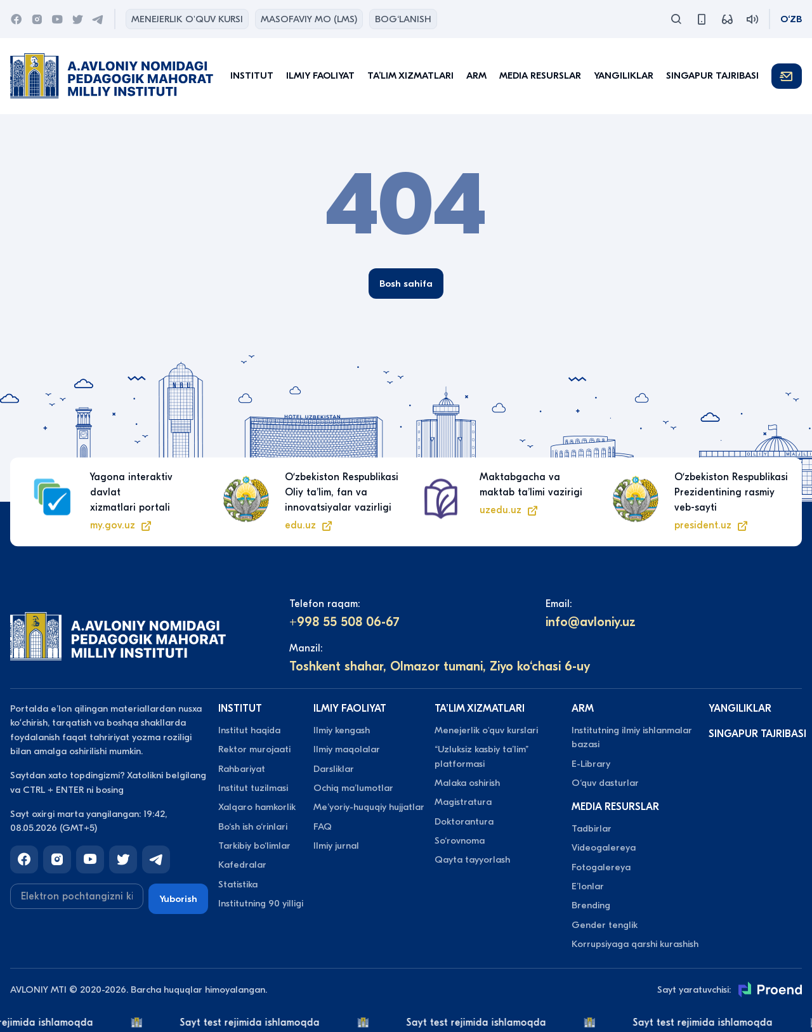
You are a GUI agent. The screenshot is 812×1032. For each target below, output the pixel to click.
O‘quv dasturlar (605, 782)
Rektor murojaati (254, 749)
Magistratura (463, 801)
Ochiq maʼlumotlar (353, 788)
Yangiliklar (623, 75)
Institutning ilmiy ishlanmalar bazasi (632, 737)
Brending (591, 905)
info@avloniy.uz (591, 622)
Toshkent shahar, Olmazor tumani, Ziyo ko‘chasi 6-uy (439, 666)
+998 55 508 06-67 (344, 622)
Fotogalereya (601, 867)
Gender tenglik (605, 925)
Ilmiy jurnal (336, 845)
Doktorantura (464, 821)
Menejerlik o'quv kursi (187, 19)
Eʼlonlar (588, 886)
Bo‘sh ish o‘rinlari (252, 826)
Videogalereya (604, 847)
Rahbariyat (241, 768)
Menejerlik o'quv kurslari (486, 730)
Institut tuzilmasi (253, 788)
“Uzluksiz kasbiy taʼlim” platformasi (481, 756)
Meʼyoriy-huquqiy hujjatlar (368, 807)
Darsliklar (333, 768)
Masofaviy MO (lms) (309, 19)
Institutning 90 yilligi (260, 903)
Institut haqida (249, 730)
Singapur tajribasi (712, 75)
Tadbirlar (592, 828)
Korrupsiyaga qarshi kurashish (635, 944)
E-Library (591, 763)
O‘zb (791, 19)
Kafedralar (242, 864)
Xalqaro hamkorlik (257, 807)
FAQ (322, 826)
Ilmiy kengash (341, 730)
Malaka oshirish (467, 782)
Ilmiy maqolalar (346, 749)
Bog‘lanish (403, 19)
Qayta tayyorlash (472, 859)
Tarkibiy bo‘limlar (254, 845)
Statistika (238, 884)
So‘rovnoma (460, 840)
